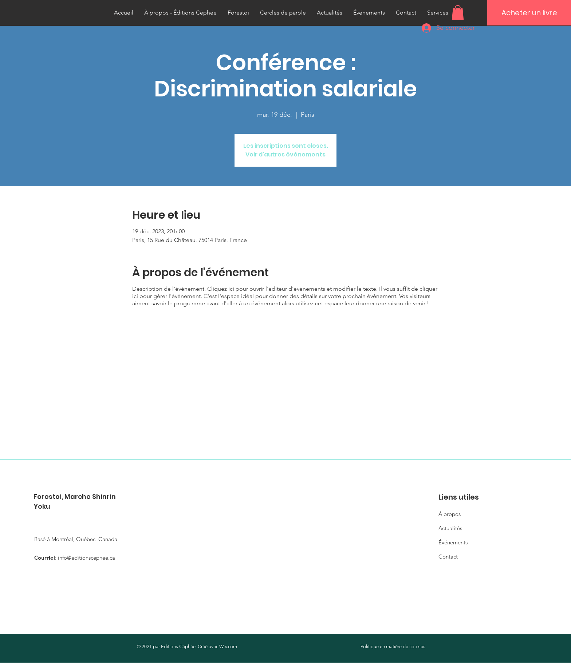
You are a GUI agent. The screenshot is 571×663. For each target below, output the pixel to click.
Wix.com (228, 646)
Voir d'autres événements (285, 154)
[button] (458, 12)
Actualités (450, 528)
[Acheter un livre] (529, 12)
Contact (448, 556)
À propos (449, 514)
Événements (453, 542)
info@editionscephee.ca (86, 557)
